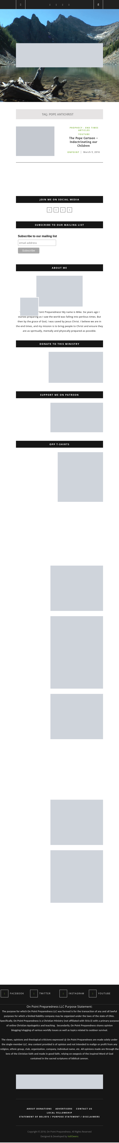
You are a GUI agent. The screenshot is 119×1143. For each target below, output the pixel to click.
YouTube (84, 134)
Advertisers (64, 1109)
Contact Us (84, 1109)
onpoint (73, 153)
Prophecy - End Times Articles (84, 129)
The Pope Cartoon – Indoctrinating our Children (84, 142)
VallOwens (73, 1136)
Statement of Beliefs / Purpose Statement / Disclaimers (59, 1117)
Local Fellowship (59, 1113)
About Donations (39, 1109)
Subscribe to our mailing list (37, 236)
